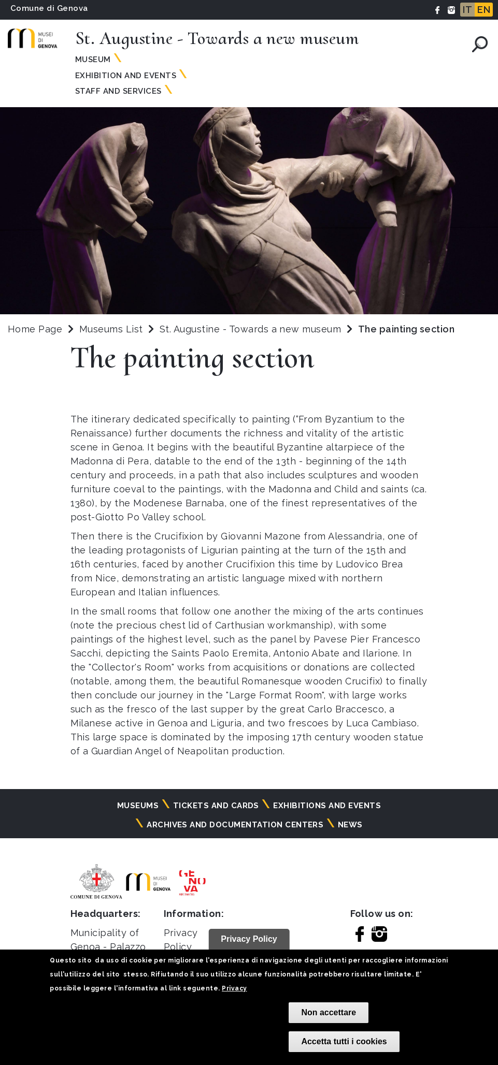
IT (467, 9)
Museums (138, 805)
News (350, 824)
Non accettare (328, 1012)
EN (483, 9)
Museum (93, 59)
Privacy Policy (249, 939)
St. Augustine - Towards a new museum (252, 329)
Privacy (234, 988)
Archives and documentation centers (235, 824)
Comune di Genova (49, 8)
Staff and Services (118, 91)
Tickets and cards (216, 805)
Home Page (35, 329)
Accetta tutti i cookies (344, 1041)
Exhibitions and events (327, 805)
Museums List (111, 329)
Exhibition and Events (125, 75)
